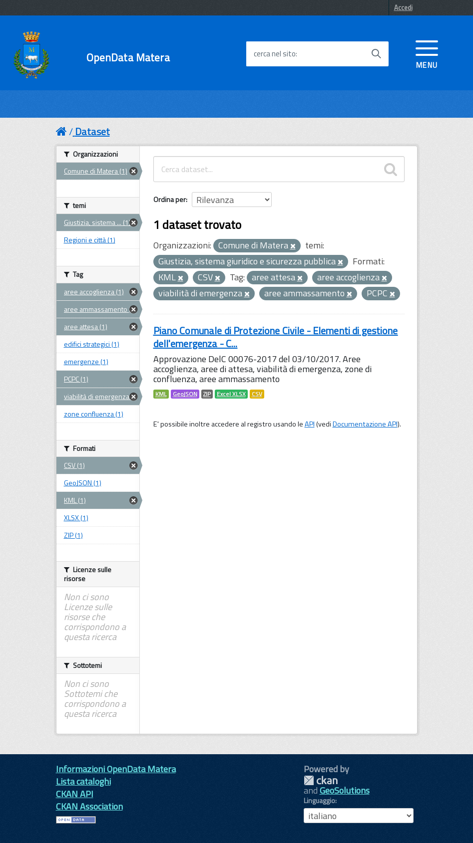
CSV (257, 394)
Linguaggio (319, 801)
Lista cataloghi (83, 781)
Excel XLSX (231, 394)
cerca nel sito (275, 54)
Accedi (403, 7)
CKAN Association (89, 806)
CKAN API (74, 794)
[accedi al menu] (427, 53)
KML (161, 394)
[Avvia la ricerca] (376, 53)
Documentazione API (365, 424)
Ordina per (169, 199)
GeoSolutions (345, 790)
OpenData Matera (128, 57)
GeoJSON (185, 394)
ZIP (207, 394)
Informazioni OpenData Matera (116, 769)
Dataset (92, 131)
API (310, 424)
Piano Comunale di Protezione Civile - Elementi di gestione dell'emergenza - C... (275, 337)
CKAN (321, 780)
